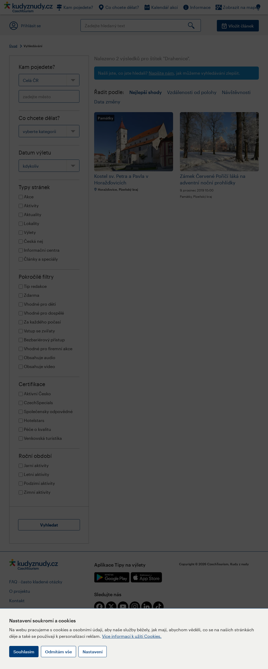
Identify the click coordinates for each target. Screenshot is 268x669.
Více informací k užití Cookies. (132, 636)
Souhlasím (23, 651)
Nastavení (93, 651)
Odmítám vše (58, 651)
